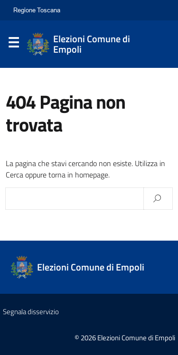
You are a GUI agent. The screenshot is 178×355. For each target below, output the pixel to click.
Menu (13, 44)
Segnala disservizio (31, 311)
